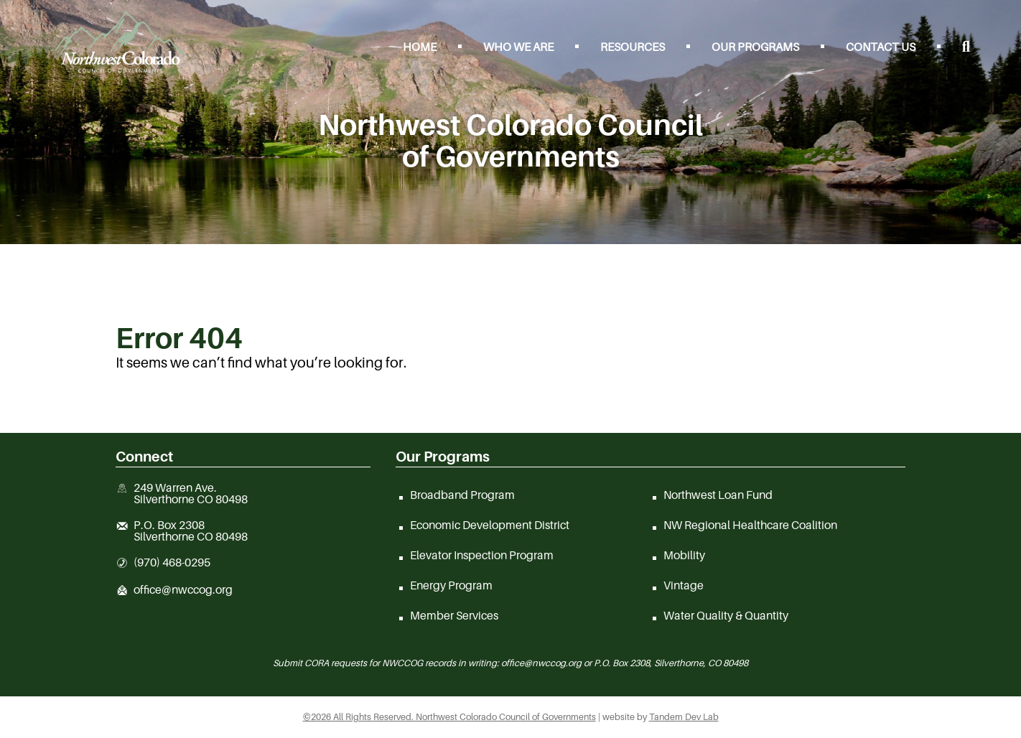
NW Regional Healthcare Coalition (750, 525)
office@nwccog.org (183, 590)
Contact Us (880, 46)
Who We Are (518, 46)
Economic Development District (489, 525)
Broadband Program (462, 494)
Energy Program (451, 585)
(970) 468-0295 (172, 562)
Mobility (684, 555)
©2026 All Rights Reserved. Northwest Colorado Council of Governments (449, 716)
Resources (632, 46)
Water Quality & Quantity (725, 615)
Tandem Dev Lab (684, 716)
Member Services (454, 615)
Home (420, 46)
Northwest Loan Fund (718, 494)
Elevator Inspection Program (482, 555)
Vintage (683, 585)
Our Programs (755, 46)
